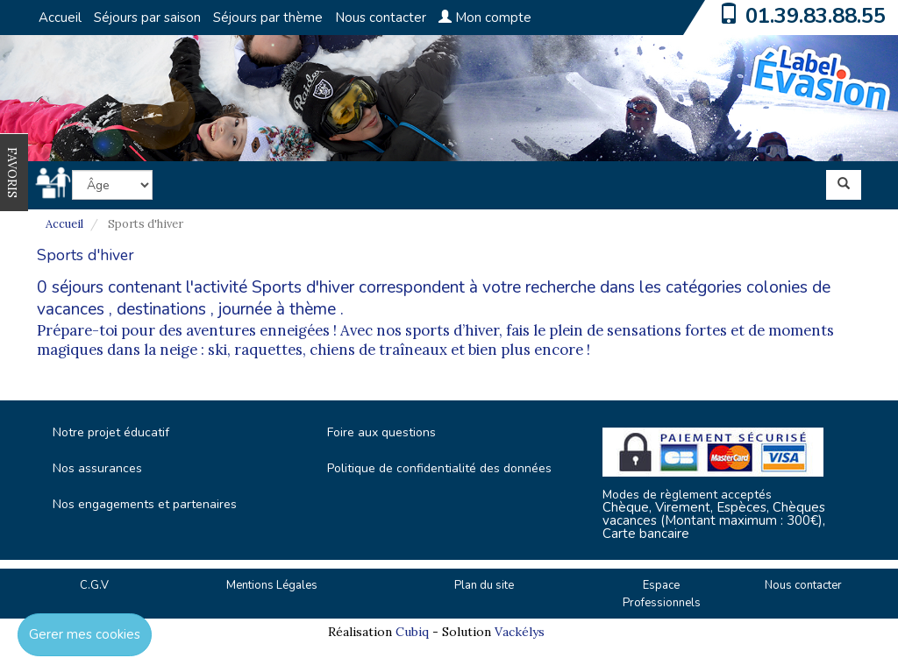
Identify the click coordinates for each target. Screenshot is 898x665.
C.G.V (94, 585)
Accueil (60, 17)
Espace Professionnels (662, 594)
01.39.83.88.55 (815, 16)
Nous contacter (380, 17)
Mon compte (484, 17)
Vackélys (520, 632)
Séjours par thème (268, 17)
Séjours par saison (147, 17)
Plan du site (484, 585)
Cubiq (412, 632)
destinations (161, 309)
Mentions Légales (271, 585)
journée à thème (277, 309)
